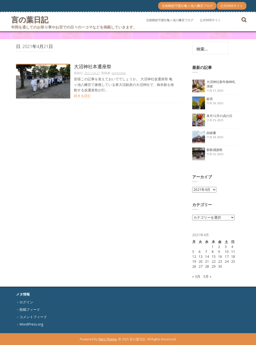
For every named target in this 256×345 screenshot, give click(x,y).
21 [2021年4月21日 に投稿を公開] (207, 261)
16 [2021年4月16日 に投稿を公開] (220, 256)
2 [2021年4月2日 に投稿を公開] (219, 246)
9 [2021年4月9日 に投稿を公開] (219, 251)
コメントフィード (33, 316)
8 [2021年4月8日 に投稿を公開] (213, 251)
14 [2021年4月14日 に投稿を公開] (207, 256)
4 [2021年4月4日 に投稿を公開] (232, 246)
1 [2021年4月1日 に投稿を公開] (213, 246)
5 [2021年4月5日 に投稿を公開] (193, 251)
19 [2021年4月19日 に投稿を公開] (194, 261)
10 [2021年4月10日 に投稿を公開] (227, 251)
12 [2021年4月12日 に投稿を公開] (194, 256)
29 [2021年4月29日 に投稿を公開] (214, 266)
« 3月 (196, 276)
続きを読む (82, 95)
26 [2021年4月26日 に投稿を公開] (194, 266)
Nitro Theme (108, 339)
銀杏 (209, 99)
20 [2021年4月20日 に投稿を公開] (201, 261)
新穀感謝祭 (214, 150)
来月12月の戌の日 (219, 116)
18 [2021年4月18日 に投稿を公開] (233, 256)
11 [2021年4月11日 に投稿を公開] (233, 251)
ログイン (26, 302)
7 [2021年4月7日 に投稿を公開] (206, 251)
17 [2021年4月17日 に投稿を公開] (227, 256)
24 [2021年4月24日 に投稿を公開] (227, 261)
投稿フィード (29, 309)
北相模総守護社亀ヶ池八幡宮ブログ (187, 5)
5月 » (207, 276)
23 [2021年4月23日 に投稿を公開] (220, 261)
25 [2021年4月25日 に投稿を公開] (233, 261)
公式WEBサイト (231, 5)
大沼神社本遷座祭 (92, 67)
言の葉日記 (29, 20)
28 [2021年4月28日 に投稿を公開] (207, 266)
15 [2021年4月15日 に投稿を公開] (214, 256)
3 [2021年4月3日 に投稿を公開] (226, 246)
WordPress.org (31, 324)
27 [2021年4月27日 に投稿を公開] (201, 266)
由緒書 (211, 133)
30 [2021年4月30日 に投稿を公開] (220, 266)
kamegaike (119, 73)
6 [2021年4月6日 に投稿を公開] (200, 251)
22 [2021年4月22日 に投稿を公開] (214, 261)
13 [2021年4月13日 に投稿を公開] (201, 256)
